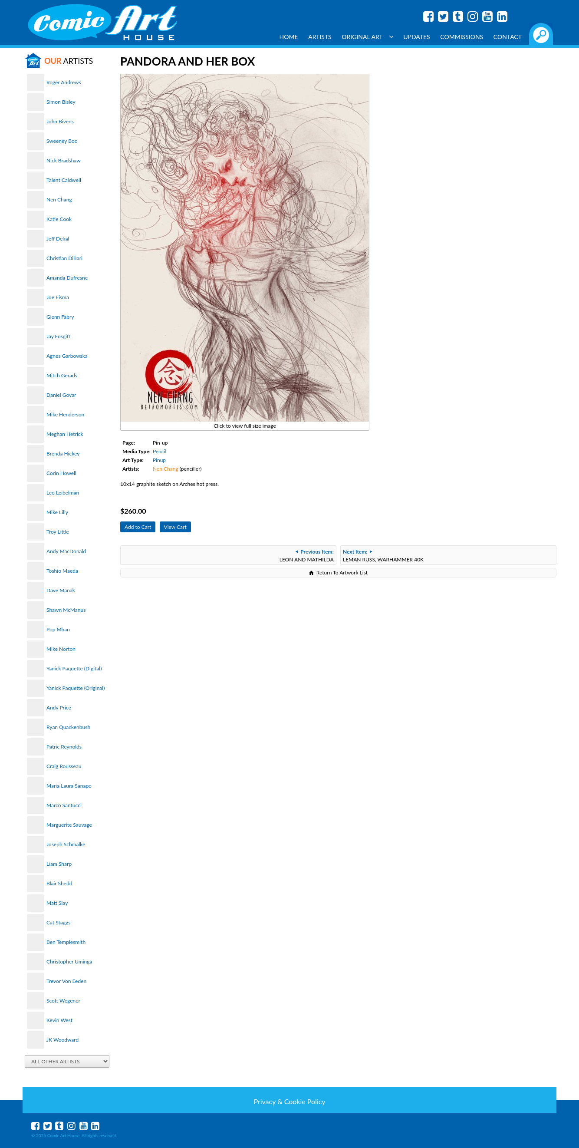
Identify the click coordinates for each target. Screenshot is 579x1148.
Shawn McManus (66, 610)
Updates (416, 36)
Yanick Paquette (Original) (75, 688)
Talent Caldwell (63, 180)
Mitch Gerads (61, 375)
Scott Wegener (63, 1000)
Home (289, 36)
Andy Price (58, 707)
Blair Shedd (59, 883)
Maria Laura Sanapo (69, 785)
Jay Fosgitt (58, 336)
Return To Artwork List (342, 572)
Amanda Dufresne (67, 277)
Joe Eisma (57, 297)
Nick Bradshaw (63, 160)
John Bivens (60, 121)
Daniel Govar (61, 395)
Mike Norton (61, 649)
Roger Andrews (63, 82)
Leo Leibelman (62, 492)
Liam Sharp (59, 864)
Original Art (367, 36)
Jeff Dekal (57, 238)
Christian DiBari (64, 258)
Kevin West (59, 1020)
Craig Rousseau (63, 766)
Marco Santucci (64, 805)
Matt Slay (57, 903)
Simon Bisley (61, 102)
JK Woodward (62, 1039)
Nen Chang (59, 199)
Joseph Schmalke (65, 844)
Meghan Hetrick (64, 434)
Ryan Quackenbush (68, 727)
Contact (507, 36)
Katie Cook (59, 219)
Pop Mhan (58, 629)
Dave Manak (60, 590)
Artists (320, 36)
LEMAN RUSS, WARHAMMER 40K (383, 555)
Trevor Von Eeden (66, 981)
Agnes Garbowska (67, 356)
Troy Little (57, 531)
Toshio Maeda (62, 570)
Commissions (461, 36)
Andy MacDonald (66, 551)
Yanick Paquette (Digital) (74, 668)
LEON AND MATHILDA (307, 555)
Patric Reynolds (64, 746)
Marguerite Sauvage (69, 824)
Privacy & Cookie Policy (289, 1101)
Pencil (159, 451)
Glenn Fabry (60, 316)
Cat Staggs (58, 922)
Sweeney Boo (61, 141)
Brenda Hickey (62, 453)
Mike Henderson (65, 414)
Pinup (159, 460)
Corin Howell (61, 473)
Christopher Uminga (69, 961)
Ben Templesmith (66, 942)
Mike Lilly (57, 512)
